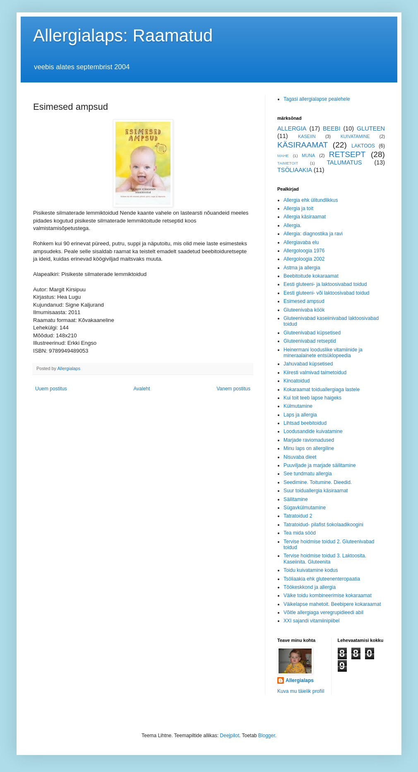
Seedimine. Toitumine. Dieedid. (317, 482)
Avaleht (142, 389)
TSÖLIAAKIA (294, 170)
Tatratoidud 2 (297, 516)
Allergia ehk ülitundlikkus (310, 200)
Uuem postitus (51, 389)
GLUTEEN (371, 128)
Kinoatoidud (296, 381)
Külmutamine (297, 406)
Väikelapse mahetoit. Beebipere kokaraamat (332, 604)
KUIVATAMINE (355, 136)
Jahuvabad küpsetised (308, 364)
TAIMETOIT (287, 163)
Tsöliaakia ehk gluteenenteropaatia (321, 579)
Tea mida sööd (299, 533)
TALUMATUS (344, 162)
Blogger (266, 735)
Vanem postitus (233, 389)
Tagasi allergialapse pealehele (316, 99)
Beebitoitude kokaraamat (311, 276)
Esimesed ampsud (303, 301)
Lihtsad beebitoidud (305, 423)
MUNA (308, 155)
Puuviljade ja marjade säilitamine (319, 465)
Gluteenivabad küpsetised (312, 333)
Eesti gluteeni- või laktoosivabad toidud (326, 293)
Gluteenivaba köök (303, 310)
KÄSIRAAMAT (302, 144)
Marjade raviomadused (308, 440)
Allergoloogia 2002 (303, 259)
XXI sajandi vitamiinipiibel (311, 621)
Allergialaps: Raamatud (123, 35)
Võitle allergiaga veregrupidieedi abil (323, 612)
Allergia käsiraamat (304, 217)
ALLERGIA (291, 128)
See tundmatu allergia (307, 474)
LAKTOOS (363, 146)
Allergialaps (300, 680)
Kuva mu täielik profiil (300, 691)
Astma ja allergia (301, 268)
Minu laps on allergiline (308, 448)
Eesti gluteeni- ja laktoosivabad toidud (325, 284)
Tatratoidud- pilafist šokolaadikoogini (323, 525)
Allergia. (292, 225)
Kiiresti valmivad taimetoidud (314, 372)
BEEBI (331, 128)
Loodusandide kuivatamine (313, 431)
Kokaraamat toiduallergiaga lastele (321, 389)
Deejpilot (229, 735)
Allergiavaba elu (301, 242)
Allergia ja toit (298, 208)
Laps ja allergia (300, 415)
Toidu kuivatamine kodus (310, 570)
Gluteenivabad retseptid (309, 341)
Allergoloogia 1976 (303, 251)
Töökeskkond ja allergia (309, 587)
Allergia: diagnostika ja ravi (313, 234)
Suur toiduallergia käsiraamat (315, 491)
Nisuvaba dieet (299, 457)
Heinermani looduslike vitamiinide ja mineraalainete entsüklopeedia (323, 352)
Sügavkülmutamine (304, 508)
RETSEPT (347, 154)
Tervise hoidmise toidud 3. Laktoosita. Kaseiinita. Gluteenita (324, 558)
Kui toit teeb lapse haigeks (312, 398)
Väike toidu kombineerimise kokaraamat (327, 595)
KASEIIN (307, 136)
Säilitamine (295, 499)
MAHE (283, 155)
